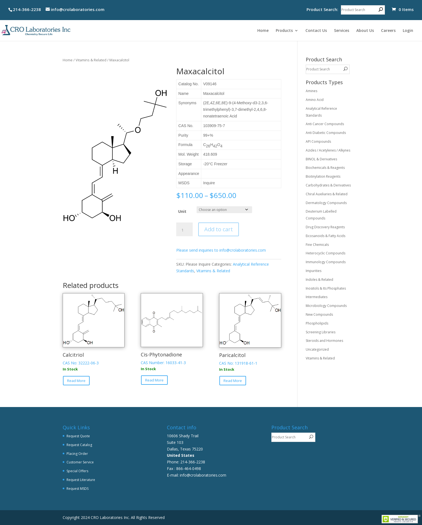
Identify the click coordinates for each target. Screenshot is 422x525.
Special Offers (77, 471)
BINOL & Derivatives (321, 159)
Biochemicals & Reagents (325, 167)
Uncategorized (317, 349)
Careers (388, 31)
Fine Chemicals (317, 244)
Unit (182, 211)
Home (263, 31)
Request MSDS (78, 488)
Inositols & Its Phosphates (326, 288)
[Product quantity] (184, 230)
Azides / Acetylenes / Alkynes (328, 150)
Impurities (313, 270)
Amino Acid (315, 99)
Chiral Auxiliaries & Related (326, 194)
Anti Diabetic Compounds (326, 132)
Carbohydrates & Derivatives (328, 185)
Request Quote (78, 436)
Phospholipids (317, 323)
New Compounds (319, 314)
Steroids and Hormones (324, 340)
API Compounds (318, 141)
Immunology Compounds (326, 262)
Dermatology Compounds (326, 202)
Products (284, 31)
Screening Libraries (320, 332)
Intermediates (316, 297)
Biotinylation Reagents (323, 176)
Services (341, 31)
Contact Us (316, 31)
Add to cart (218, 229)
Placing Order (77, 453)
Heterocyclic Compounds (325, 253)
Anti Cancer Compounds (325, 124)
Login (408, 31)
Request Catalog (79, 444)
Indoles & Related (319, 279)
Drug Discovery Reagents (325, 227)
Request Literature (81, 479)
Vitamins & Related (91, 59)
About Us (365, 31)
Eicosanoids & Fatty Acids (325, 235)
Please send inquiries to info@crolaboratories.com (221, 250)
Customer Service (80, 462)
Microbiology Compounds (326, 305)
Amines (311, 91)
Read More (76, 380)
